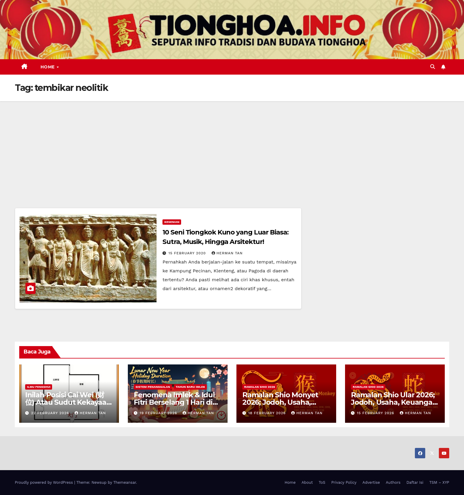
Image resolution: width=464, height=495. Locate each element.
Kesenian (171, 222)
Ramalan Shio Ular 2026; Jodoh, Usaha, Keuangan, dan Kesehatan (395, 402)
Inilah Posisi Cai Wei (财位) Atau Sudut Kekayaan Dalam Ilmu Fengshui (68, 402)
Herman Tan (227, 253)
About (307, 482)
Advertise (371, 482)
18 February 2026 (267, 413)
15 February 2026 (376, 413)
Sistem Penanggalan (153, 386)
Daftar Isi (414, 482)
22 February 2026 (50, 413)
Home (48, 67)
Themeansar (124, 482)
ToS (322, 482)
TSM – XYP (439, 482)
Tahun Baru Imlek (190, 386)
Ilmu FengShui (38, 386)
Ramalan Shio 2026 (259, 386)
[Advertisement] (232, 145)
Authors (393, 482)
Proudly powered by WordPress (44, 482)
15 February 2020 (187, 253)
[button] (432, 67)
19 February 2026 (159, 413)
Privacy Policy (343, 482)
